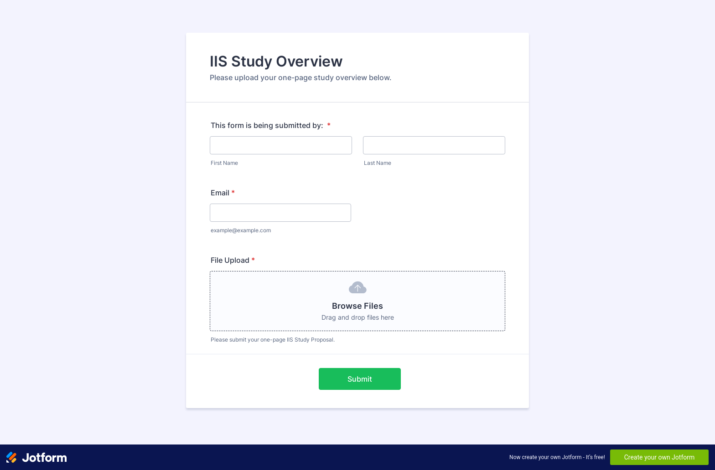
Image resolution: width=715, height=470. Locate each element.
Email (223, 192)
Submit (359, 378)
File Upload (233, 260)
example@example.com (241, 230)
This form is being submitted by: (271, 125)
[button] (357, 301)
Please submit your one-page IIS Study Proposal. (273, 339)
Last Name (377, 162)
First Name (224, 162)
